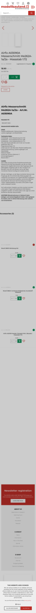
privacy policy (27, 600)
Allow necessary (12, 608)
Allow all (26, 608)
